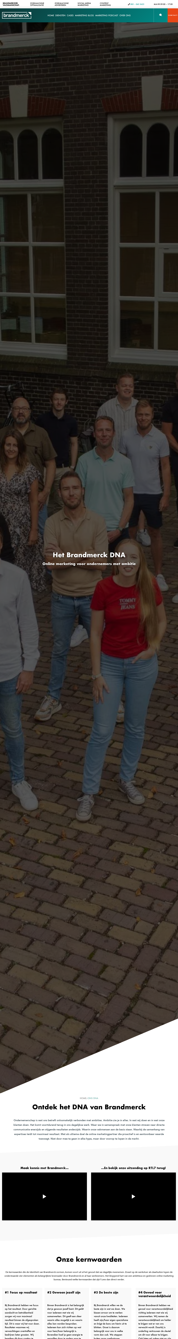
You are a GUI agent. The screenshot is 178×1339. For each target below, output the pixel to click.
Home (51, 15)
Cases (70, 17)
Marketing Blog (84, 15)
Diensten (60, 17)
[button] (160, 14)
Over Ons (125, 17)
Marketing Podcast (106, 15)
